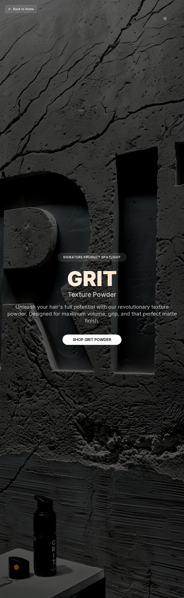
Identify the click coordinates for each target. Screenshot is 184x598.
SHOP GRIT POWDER (92, 339)
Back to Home (21, 9)
